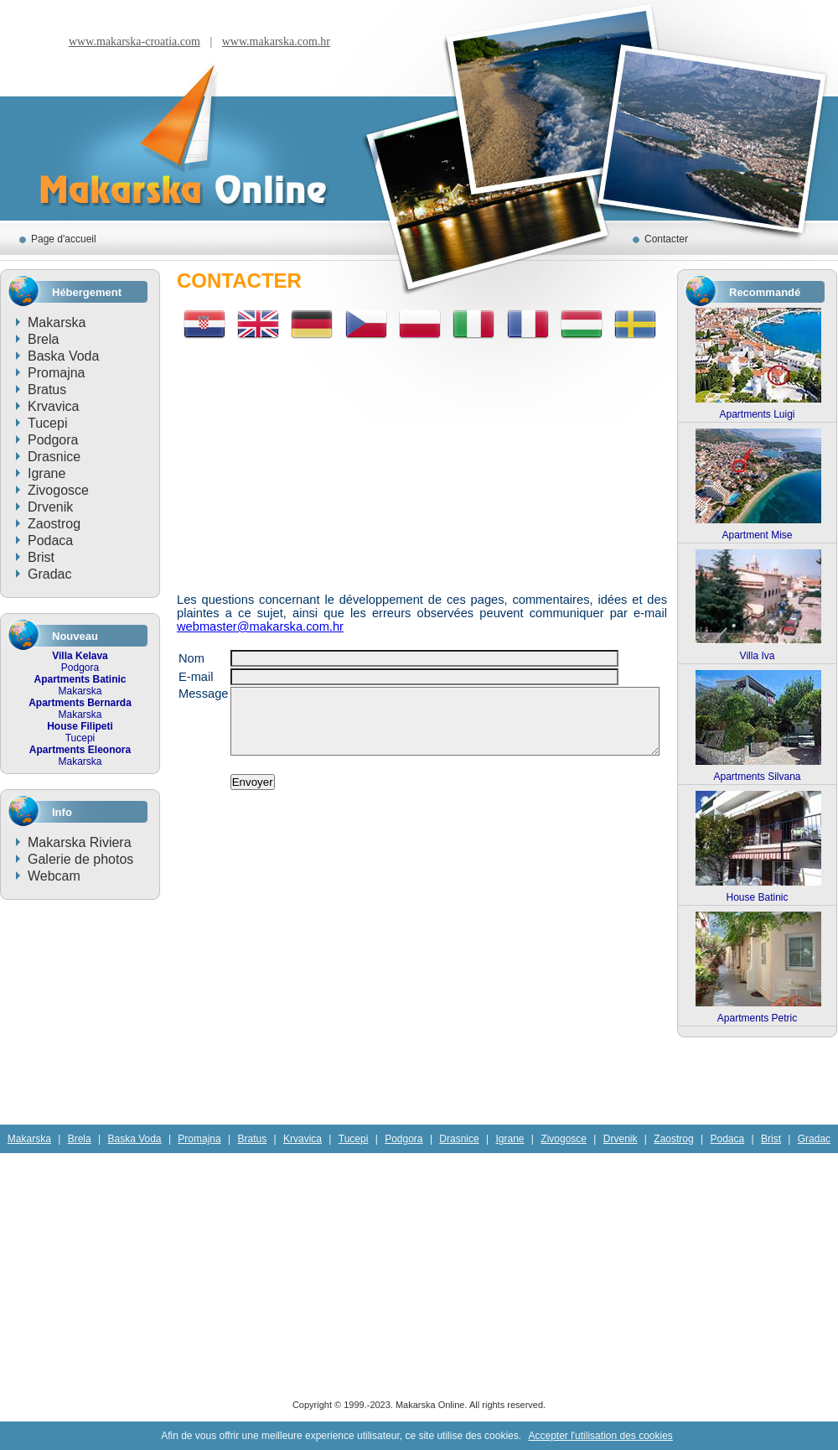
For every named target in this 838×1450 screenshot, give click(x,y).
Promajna (56, 373)
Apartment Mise (757, 535)
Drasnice (54, 457)
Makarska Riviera (80, 842)
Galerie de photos (80, 859)
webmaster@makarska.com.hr (260, 626)
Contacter (666, 239)
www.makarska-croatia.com (134, 41)
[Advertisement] (422, 459)
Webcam (54, 876)
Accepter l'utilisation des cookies (600, 1436)
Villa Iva (757, 656)
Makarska (56, 322)
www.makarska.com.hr (276, 41)
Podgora (53, 440)
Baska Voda (63, 356)
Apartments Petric (757, 1018)
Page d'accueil (63, 239)
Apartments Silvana (756, 776)
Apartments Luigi (756, 414)
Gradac (49, 574)
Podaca (50, 540)
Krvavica (53, 406)
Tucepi (47, 423)
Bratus (47, 389)
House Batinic (757, 897)
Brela (43, 339)
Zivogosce (58, 490)
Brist (41, 557)
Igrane (46, 473)
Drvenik (50, 507)
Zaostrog (54, 524)
